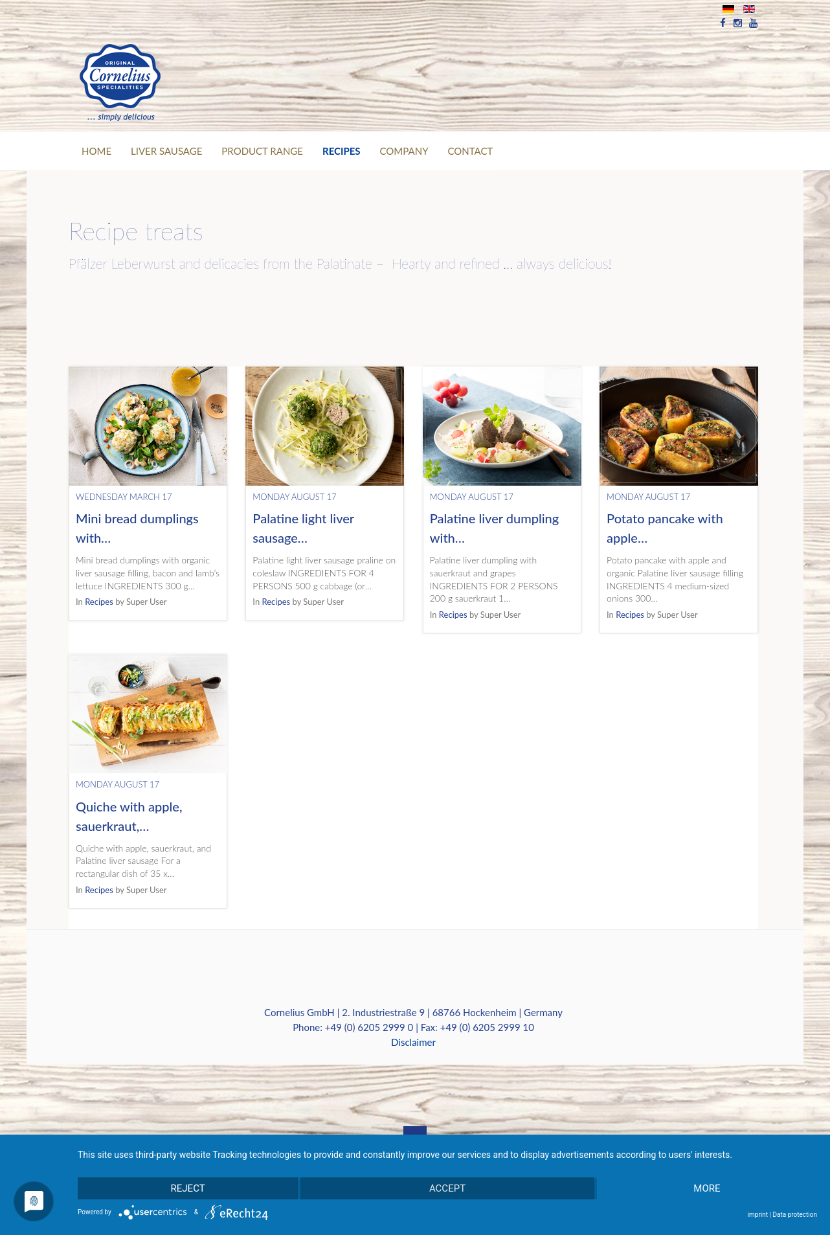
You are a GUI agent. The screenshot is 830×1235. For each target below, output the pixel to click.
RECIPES (341, 151)
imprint (758, 1214)
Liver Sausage (166, 151)
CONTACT (470, 151)
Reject (188, 1188)
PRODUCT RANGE (262, 151)
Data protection (794, 1214)
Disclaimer (413, 1042)
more (706, 1188)
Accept (447, 1188)
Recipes (99, 601)
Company (404, 151)
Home (96, 151)
